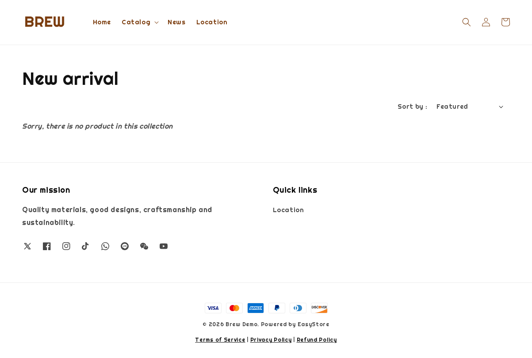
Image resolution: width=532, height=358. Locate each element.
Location (212, 22)
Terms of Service (220, 339)
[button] (466, 22)
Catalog (136, 22)
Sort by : (413, 106)
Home (102, 22)
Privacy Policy (271, 339)
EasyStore (313, 324)
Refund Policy (317, 339)
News (176, 22)
